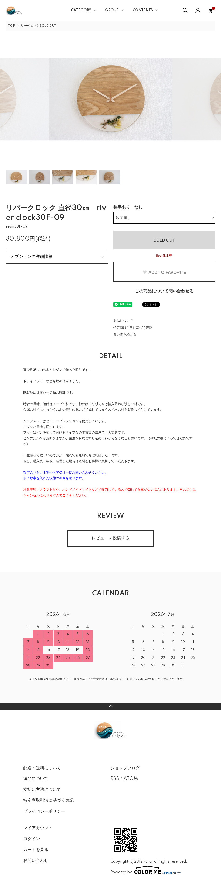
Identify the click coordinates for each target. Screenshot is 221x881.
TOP (11, 25)
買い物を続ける (124, 334)
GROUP (112, 10)
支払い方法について (42, 789)
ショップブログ (125, 768)
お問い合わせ (35, 860)
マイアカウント (38, 828)
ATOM (131, 779)
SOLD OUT (164, 240)
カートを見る (35, 849)
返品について (123, 321)
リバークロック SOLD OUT (38, 25)
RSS (114, 779)
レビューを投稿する (110, 538)
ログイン (31, 839)
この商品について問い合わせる (164, 291)
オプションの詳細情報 (31, 256)
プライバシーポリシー (44, 811)
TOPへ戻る (110, 706)
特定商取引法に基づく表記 (132, 328)
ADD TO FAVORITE (164, 272)
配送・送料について (42, 768)
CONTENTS (143, 10)
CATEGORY (81, 10)
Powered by (145, 870)
